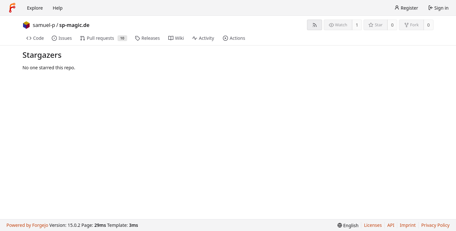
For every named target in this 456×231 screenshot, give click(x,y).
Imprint (408, 225)
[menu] (348, 225)
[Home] (12, 7)
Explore (35, 8)
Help (58, 8)
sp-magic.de (74, 25)
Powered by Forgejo (27, 225)
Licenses (373, 225)
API (390, 225)
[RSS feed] (314, 25)
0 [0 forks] (428, 25)
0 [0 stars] (392, 25)
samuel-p (44, 25)
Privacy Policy (435, 225)
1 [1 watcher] (357, 25)
